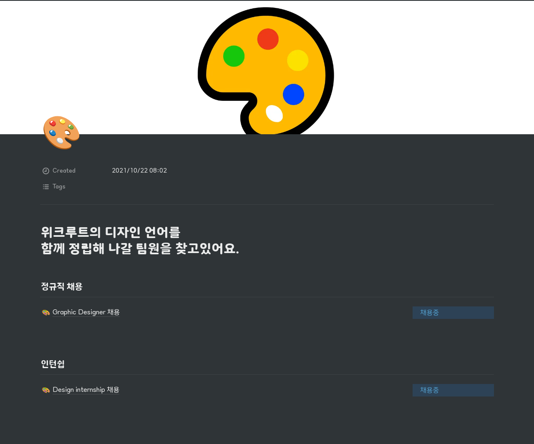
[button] (216, 312)
